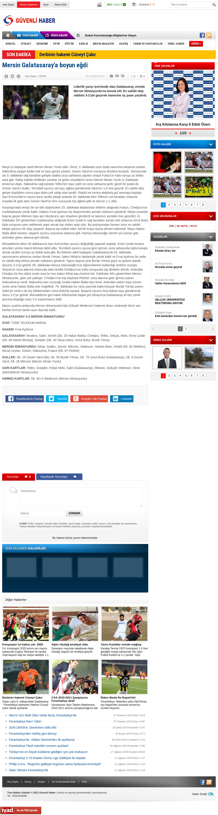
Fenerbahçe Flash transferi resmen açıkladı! (39, 746)
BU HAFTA (182, 226)
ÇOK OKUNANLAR (164, 216)
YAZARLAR (160, 236)
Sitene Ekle (60, 4)
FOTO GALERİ (162, 144)
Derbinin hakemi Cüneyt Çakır (67, 54)
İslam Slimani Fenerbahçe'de (28, 770)
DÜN (171, 226)
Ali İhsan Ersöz (178, 265)
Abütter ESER (178, 300)
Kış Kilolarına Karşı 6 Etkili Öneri (183, 124)
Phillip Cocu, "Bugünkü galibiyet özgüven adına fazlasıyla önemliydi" (55, 764)
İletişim (41, 781)
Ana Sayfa (8, 4)
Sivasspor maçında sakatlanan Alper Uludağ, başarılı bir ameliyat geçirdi (75, 648)
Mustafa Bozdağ (178, 281)
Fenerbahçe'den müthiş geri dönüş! (33, 733)
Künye (28, 781)
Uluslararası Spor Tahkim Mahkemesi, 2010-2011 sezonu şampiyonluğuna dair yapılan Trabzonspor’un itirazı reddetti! (75, 703)
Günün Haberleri (28, 4)
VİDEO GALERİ (162, 340)
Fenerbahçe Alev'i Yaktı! (25, 721)
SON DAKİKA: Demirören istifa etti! (32, 727)
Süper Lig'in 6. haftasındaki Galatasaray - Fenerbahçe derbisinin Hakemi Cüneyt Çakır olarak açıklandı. (26, 703)
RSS (84, 781)
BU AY (194, 226)
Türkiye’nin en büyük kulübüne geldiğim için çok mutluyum (48, 752)
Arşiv (45, 4)
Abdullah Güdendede (178, 249)
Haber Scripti (199, 794)
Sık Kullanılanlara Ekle (64, 781)
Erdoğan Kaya (178, 314)
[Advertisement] (137, 32)
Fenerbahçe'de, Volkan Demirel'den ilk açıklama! (42, 739)
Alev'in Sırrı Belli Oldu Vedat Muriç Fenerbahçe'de (43, 715)
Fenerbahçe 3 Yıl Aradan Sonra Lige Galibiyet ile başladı (47, 758)
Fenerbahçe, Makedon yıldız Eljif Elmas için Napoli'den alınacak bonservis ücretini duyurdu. (124, 703)
